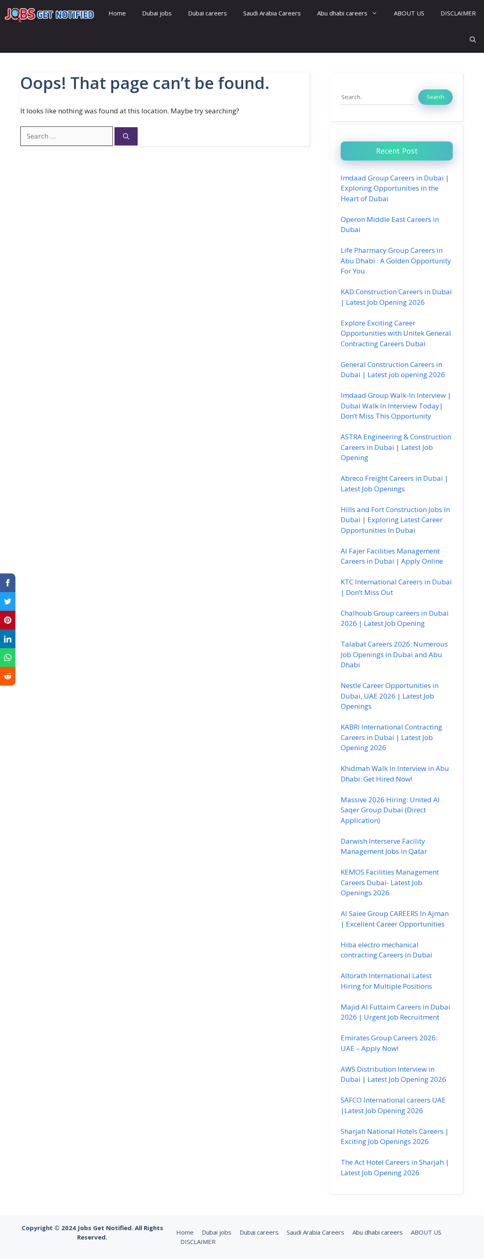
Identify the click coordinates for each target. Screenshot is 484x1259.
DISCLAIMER (458, 13)
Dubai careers (207, 13)
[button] (473, 39)
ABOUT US (409, 13)
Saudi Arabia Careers (272, 13)
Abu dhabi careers (351, 13)
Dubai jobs (157, 13)
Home (117, 13)
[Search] (126, 136)
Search (435, 96)
